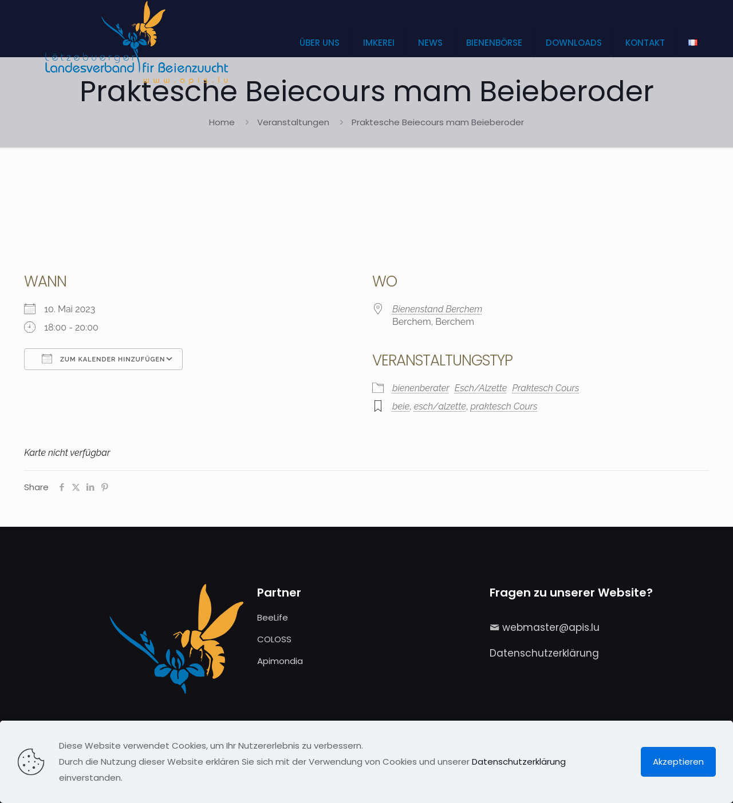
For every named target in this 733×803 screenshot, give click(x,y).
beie (400, 406)
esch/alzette (440, 406)
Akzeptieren (678, 762)
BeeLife (272, 617)
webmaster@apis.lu (551, 627)
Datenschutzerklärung (544, 653)
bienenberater (421, 388)
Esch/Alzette (481, 388)
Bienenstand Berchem (437, 309)
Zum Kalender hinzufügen (103, 358)
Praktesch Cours (545, 388)
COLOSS (274, 639)
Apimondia (280, 661)
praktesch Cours (503, 406)
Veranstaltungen (293, 122)
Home (222, 122)
